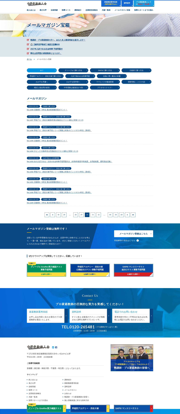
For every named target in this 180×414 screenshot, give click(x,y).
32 (99, 215)
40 (110, 215)
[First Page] (47, 215)
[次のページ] (127, 215)
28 (76, 215)
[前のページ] (52, 215)
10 (58, 215)
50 (116, 215)
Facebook (56, 347)
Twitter (53, 347)
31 (93, 215)
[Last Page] (133, 215)
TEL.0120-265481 (78, 327)
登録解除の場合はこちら (124, 240)
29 (81, 215)
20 (64, 215)
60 (121, 215)
